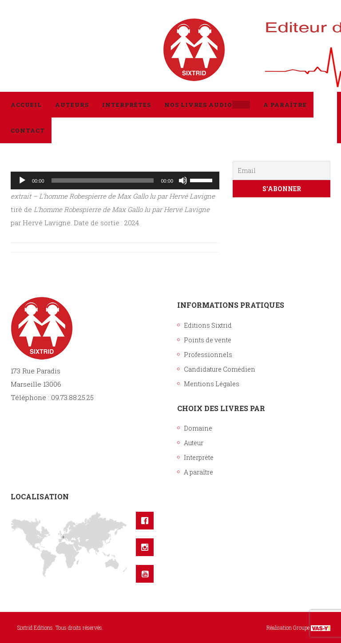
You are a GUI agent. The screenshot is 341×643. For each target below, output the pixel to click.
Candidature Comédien (219, 369)
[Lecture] (22, 180)
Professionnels (208, 354)
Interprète (199, 457)
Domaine (198, 428)
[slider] (103, 180)
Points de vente (207, 340)
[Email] (281, 170)
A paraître (198, 472)
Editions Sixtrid (208, 325)
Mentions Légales (211, 384)
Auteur (193, 443)
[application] (115, 180)
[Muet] (182, 180)
